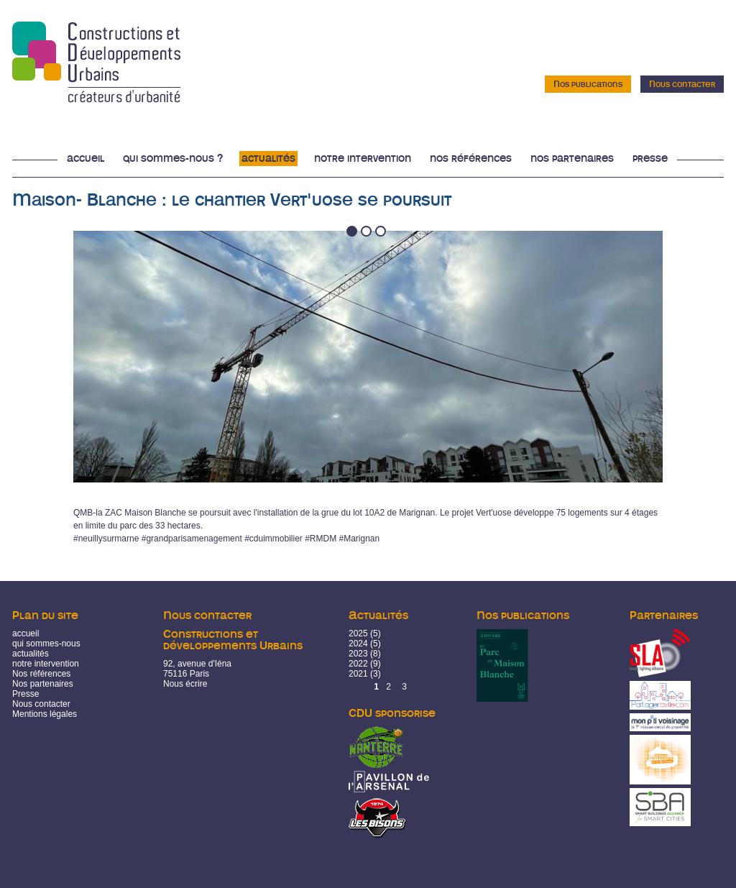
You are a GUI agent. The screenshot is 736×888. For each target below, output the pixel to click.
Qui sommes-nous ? (173, 158)
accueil (25, 633)
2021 (358, 674)
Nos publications (587, 84)
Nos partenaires (572, 158)
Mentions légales (44, 714)
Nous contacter (682, 84)
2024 (358, 643)
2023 (358, 654)
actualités (30, 654)
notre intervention (45, 664)
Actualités (268, 158)
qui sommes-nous (46, 643)
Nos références (471, 158)
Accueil (85, 158)
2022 (358, 664)
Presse (650, 158)
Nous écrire (185, 684)
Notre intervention (362, 158)
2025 (358, 633)
